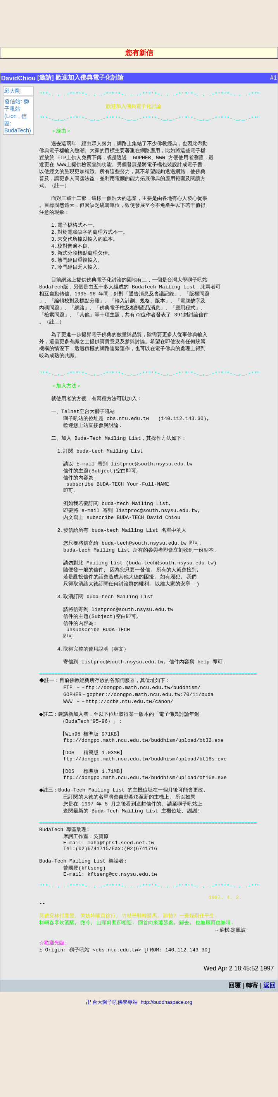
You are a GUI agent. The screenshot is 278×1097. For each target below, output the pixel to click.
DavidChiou (18, 78)
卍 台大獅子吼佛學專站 (112, 1093)
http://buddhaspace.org (166, 1093)
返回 (269, 1076)
